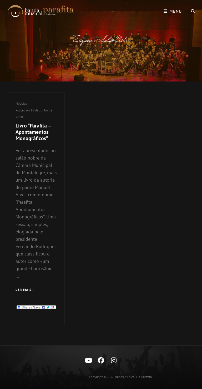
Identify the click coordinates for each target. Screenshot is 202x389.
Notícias (21, 103)
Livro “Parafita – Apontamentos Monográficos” (33, 132)
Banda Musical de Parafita (133, 377)
